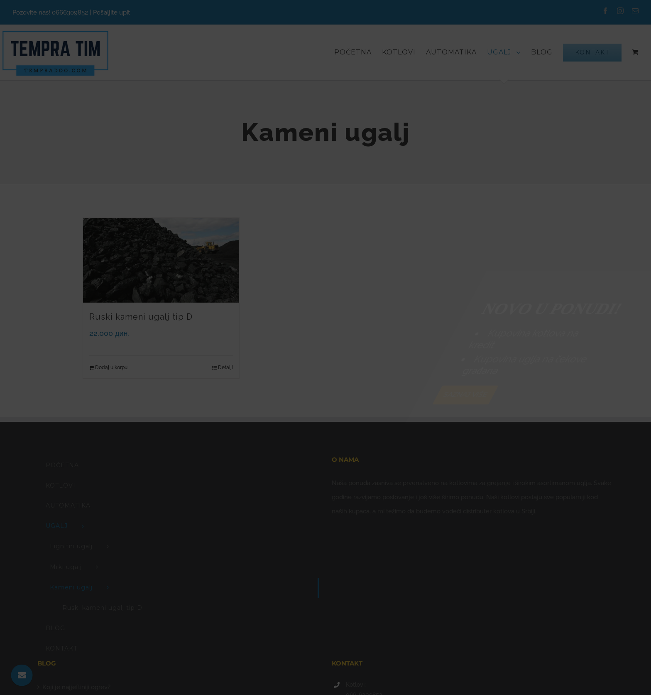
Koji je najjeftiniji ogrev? (76, 687)
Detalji (225, 367)
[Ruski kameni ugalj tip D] (161, 260)
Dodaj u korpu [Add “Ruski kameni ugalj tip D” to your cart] (111, 367)
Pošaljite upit (111, 12)
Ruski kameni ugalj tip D (141, 317)
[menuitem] (358, 52)
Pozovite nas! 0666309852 (50, 12)
